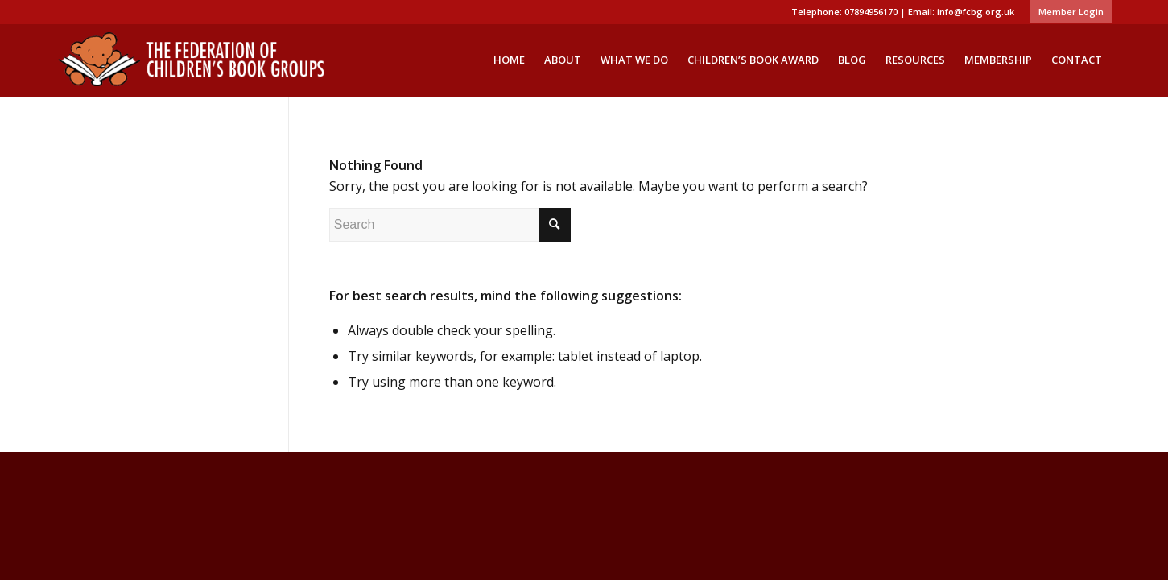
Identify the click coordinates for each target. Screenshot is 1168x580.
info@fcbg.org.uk (975, 12)
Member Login (1071, 12)
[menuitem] (1067, 12)
